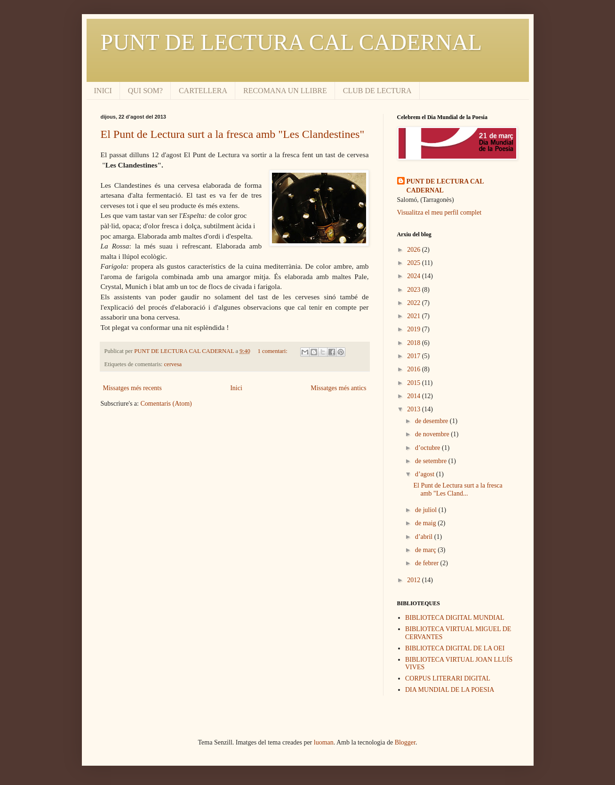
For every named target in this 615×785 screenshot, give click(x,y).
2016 (414, 369)
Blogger (405, 742)
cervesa (173, 364)
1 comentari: (272, 351)
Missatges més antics (338, 388)
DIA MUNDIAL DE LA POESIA (449, 689)
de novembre (433, 434)
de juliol (427, 509)
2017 (414, 356)
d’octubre (428, 447)
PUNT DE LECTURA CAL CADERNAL (291, 42)
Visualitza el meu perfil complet (439, 212)
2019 (414, 329)
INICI (103, 91)
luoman (324, 742)
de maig (426, 523)
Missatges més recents (132, 388)
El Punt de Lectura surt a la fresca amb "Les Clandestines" (233, 134)
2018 (414, 342)
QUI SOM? (145, 91)
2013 (414, 409)
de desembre (432, 421)
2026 (414, 249)
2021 (414, 316)
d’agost (425, 474)
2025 (414, 262)
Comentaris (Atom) (166, 403)
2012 (414, 580)
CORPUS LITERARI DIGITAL (447, 678)
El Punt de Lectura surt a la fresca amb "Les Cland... (457, 489)
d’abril (424, 536)
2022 (414, 302)
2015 (414, 382)
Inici (236, 388)
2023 (414, 289)
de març (426, 549)
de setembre (431, 461)
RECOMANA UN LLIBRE (285, 91)
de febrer (427, 563)
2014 (414, 396)
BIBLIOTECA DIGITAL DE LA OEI (454, 648)
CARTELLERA (203, 91)
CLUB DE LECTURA (377, 91)
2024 (414, 276)
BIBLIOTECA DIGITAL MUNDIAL (454, 617)
